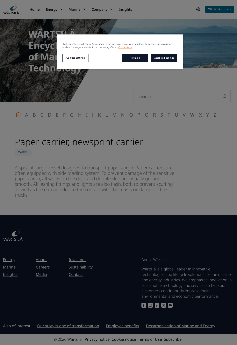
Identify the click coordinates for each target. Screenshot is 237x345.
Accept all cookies (164, 57)
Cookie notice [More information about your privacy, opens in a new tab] (125, 47)
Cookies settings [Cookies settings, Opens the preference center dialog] (75, 57)
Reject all (135, 57)
